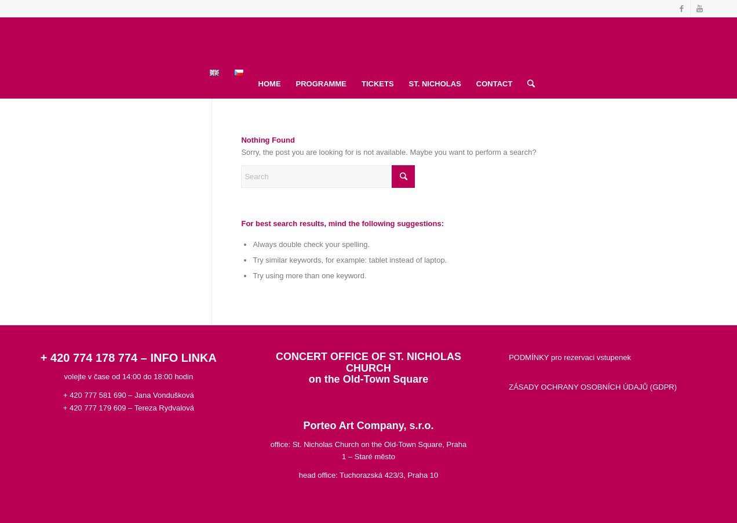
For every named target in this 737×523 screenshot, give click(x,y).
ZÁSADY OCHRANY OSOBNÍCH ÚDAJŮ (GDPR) (593, 387)
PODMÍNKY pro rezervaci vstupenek (570, 357)
